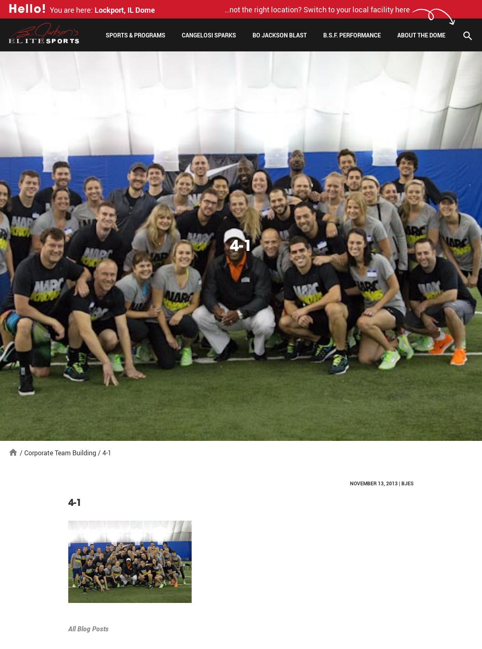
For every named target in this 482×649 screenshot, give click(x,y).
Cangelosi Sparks (209, 35)
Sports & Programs (135, 35)
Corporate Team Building (60, 452)
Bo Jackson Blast (280, 35)
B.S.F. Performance (352, 35)
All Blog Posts (88, 628)
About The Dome (421, 35)
